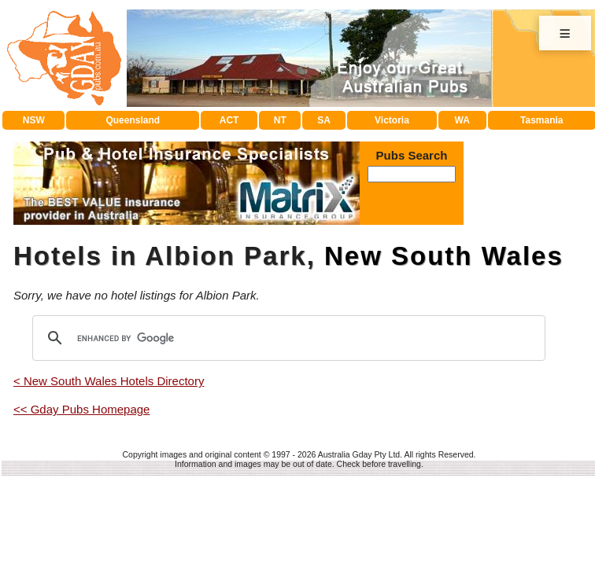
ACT (229, 120)
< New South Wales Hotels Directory (108, 381)
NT (280, 120)
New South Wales (444, 255)
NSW (34, 120)
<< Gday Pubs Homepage (81, 409)
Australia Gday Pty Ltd (359, 454)
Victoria (392, 120)
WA (462, 120)
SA (324, 120)
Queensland (132, 120)
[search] (286, 338)
